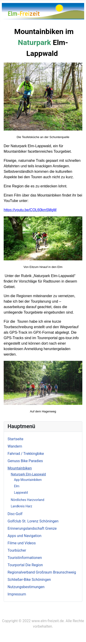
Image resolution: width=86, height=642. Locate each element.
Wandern (15, 446)
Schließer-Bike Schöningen (29, 579)
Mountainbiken (20, 468)
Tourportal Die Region (25, 565)
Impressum (17, 594)
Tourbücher (17, 550)
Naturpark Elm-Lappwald (28, 474)
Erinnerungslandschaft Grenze (32, 528)
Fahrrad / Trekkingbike (26, 453)
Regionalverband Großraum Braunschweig (42, 572)
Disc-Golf (15, 514)
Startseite (15, 439)
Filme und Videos (22, 543)
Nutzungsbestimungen (26, 587)
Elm (16, 486)
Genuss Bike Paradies (25, 461)
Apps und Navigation (25, 536)
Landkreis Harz (21, 506)
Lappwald (21, 492)
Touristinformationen (25, 558)
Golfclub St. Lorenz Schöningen (33, 521)
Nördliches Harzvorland (27, 500)
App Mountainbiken (28, 480)
